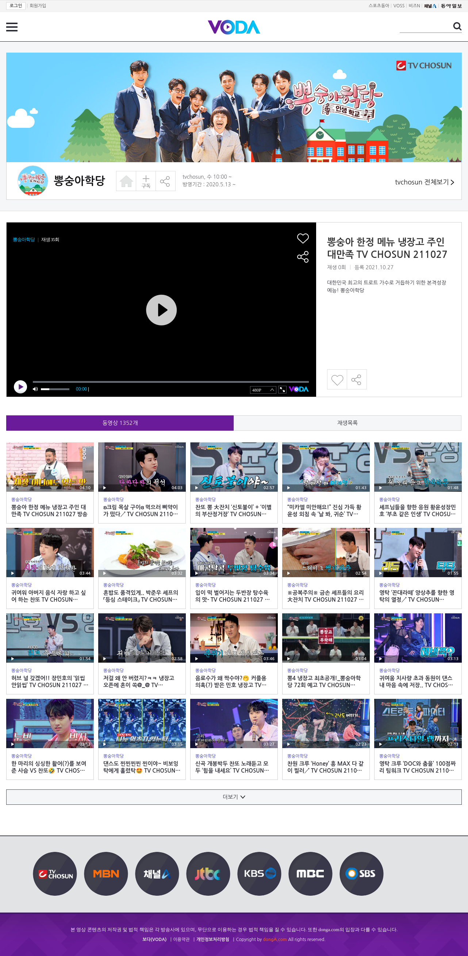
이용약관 (181, 939)
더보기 (234, 797)
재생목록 (347, 423)
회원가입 (38, 6)
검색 (457, 26)
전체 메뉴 (12, 27)
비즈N (414, 6)
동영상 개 (120, 423)
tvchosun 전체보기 (424, 182)
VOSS (399, 6)
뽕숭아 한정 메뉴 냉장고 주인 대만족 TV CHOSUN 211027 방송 (387, 254)
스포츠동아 (379, 6)
